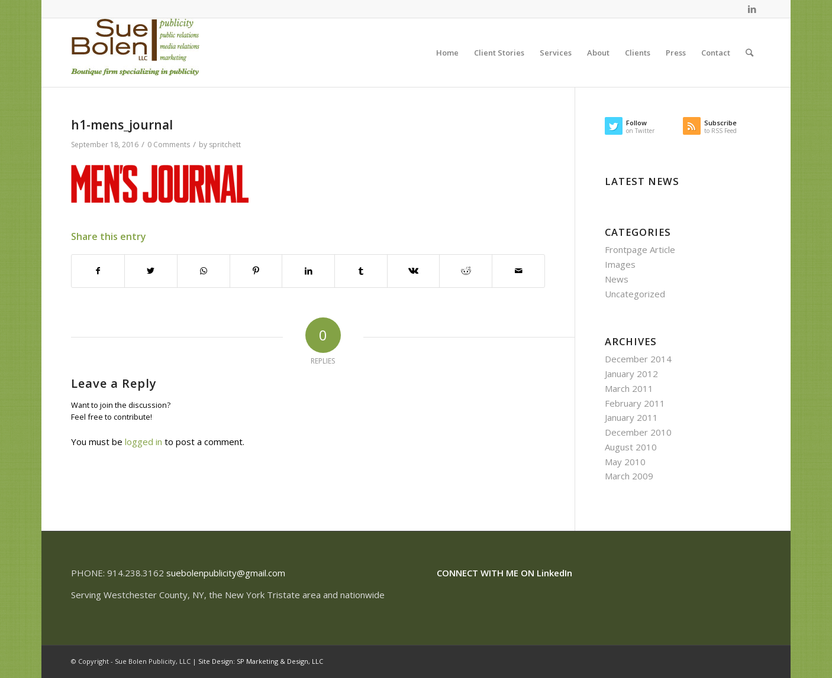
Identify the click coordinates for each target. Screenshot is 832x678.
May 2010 (625, 462)
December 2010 (638, 432)
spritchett (225, 145)
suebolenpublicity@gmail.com (225, 573)
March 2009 (629, 476)
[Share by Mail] (518, 271)
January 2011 (631, 417)
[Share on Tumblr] (361, 271)
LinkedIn (554, 573)
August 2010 (631, 447)
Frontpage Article (640, 249)
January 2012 (631, 373)
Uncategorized (635, 294)
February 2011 (635, 403)
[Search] (749, 52)
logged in (143, 441)
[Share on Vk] (414, 271)
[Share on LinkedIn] (308, 271)
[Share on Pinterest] (256, 271)
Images (620, 264)
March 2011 (629, 388)
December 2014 (638, 359)
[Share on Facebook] (98, 271)
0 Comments (168, 145)
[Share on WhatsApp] (204, 271)
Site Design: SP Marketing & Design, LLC (260, 661)
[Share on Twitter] (151, 271)
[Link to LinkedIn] (752, 9)
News (616, 279)
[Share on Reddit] (466, 271)
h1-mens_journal (122, 124)
